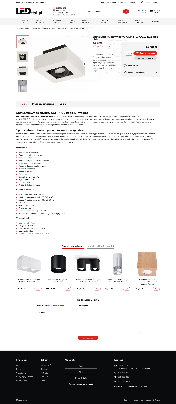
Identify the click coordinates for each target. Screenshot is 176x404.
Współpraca (21, 373)
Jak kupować (46, 365)
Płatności (44, 373)
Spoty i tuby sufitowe (75, 28)
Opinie (62, 103)
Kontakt (19, 369)
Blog (81, 372)
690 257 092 (61, 10)
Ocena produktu (42, 305)
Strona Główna (22, 28)
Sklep (81, 366)
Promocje (122, 2)
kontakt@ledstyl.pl (63, 12)
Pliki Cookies (21, 380)
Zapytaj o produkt (145, 58)
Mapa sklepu (21, 400)
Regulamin (45, 377)
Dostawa (44, 369)
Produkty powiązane (43, 103)
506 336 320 (61, 8)
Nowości (132, 2)
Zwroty (43, 380)
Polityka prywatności (24, 377)
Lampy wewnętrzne (40, 28)
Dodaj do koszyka (147, 53)
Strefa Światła (81, 378)
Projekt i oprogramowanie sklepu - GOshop (142, 400)
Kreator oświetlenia (107, 2)
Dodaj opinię (88, 338)
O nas (18, 365)
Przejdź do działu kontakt (128, 386)
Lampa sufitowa (57, 28)
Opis (24, 103)
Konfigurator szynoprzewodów (81, 384)
